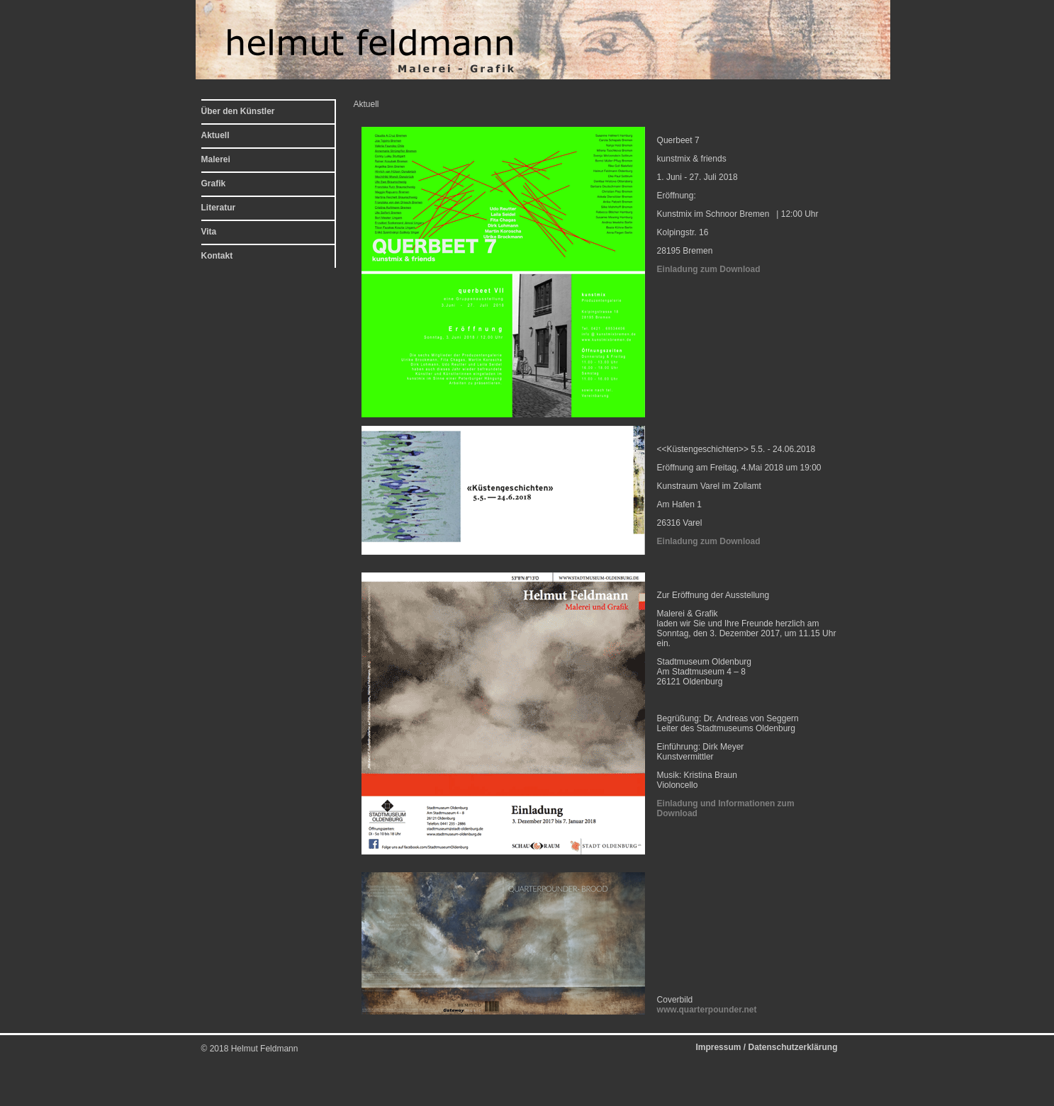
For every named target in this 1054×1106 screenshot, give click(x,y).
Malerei (215, 159)
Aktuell (215, 135)
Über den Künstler (238, 111)
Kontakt (217, 256)
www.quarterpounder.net (707, 1010)
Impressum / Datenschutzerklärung (766, 1047)
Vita (209, 232)
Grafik (213, 183)
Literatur (218, 208)
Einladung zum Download (709, 269)
